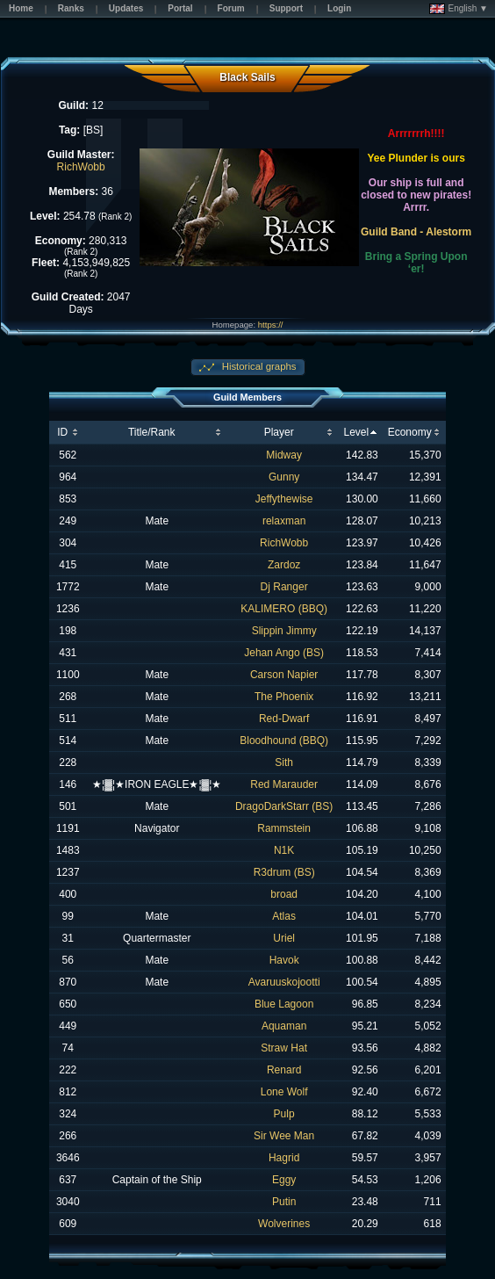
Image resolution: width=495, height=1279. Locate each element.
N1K (284, 850)
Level (356, 432)
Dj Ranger (284, 587)
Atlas (284, 916)
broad (284, 894)
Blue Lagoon (284, 1004)
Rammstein (284, 828)
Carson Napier (284, 674)
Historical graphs (258, 366)
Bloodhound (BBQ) (284, 740)
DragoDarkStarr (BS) (284, 806)
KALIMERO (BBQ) (283, 609)
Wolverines (284, 1224)
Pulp (284, 1114)
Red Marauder (284, 784)
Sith (284, 762)
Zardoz (284, 565)
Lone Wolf (284, 1092)
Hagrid (284, 1158)
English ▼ (458, 9)
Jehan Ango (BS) (284, 653)
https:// (270, 324)
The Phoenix (284, 696)
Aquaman (284, 1026)
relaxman (283, 521)
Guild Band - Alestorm (416, 232)
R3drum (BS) (284, 872)
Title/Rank (152, 432)
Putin (284, 1202)
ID (62, 432)
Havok (284, 960)
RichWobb (81, 167)
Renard (284, 1070)
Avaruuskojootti (284, 982)
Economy (410, 432)
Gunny (284, 477)
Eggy (284, 1180)
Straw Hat (284, 1048)
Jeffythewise (284, 499)
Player (279, 432)
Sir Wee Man (284, 1136)
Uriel (284, 938)
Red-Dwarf (284, 718)
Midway (284, 455)
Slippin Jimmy (284, 631)
